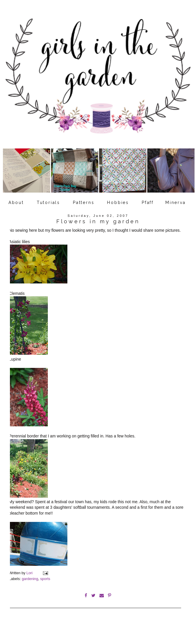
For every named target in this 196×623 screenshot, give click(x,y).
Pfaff (148, 202)
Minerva (175, 202)
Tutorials (48, 202)
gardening (30, 579)
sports (45, 579)
